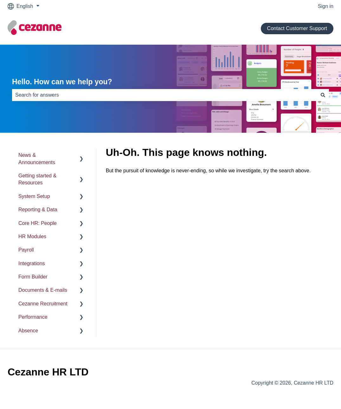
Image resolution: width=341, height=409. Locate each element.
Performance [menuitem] (33, 317)
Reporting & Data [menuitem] (37, 209)
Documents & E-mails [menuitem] (42, 290)
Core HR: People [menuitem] (37, 223)
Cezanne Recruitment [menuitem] (43, 303)
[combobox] (164, 95)
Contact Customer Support (297, 28)
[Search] (323, 95)
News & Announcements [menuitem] (36, 158)
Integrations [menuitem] (31, 263)
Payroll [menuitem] (26, 249)
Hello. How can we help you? (62, 82)
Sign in (325, 6)
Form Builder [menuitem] (33, 276)
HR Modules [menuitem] (32, 236)
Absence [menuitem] (28, 330)
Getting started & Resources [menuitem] (37, 179)
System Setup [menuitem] (34, 196)
